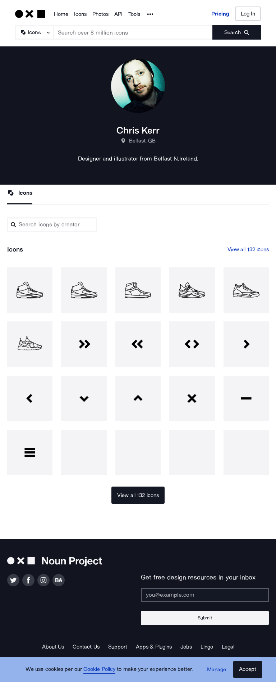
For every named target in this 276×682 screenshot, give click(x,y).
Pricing (220, 13)
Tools (134, 14)
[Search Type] (34, 32)
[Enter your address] (205, 595)
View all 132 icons (248, 249)
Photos (100, 14)
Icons (80, 14)
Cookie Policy (99, 669)
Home (61, 14)
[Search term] (133, 32)
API (118, 14)
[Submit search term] (236, 32)
